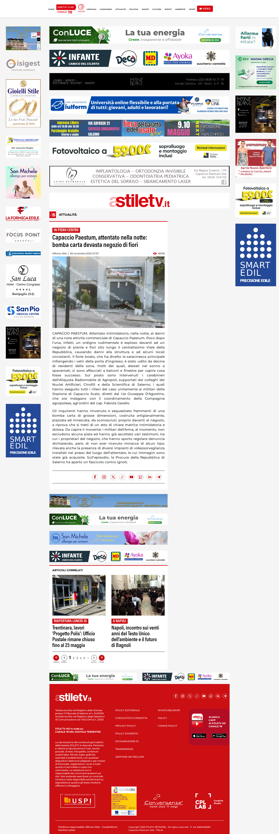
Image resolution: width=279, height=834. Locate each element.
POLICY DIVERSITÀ (126, 733)
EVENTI (168, 9)
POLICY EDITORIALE (127, 710)
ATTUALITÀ (120, 9)
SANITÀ (145, 9)
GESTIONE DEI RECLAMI (129, 756)
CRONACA (91, 9)
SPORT (192, 9)
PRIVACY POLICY (125, 725)
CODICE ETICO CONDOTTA (131, 718)
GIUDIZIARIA (106, 9)
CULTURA (156, 9)
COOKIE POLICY (167, 725)
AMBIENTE (180, 9)
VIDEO (205, 8)
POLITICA (133, 9)
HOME (51, 9)
